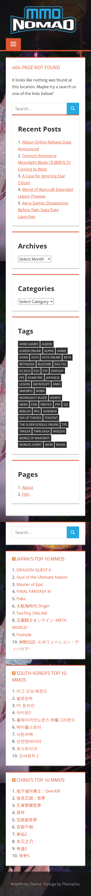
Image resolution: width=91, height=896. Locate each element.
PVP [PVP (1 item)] (57, 404)
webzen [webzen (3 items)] (59, 431)
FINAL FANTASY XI (34, 591)
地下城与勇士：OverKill (38, 791)
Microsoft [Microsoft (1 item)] (41, 384)
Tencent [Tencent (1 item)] (51, 418)
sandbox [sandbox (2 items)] (50, 411)
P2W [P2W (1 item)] (34, 404)
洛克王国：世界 (31, 798)
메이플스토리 (29, 727)
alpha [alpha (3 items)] (49, 351)
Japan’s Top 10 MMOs (41, 558)
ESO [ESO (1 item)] (36, 371)
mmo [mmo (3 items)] (56, 384)
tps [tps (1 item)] (64, 425)
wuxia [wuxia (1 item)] (60, 445)
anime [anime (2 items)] (61, 351)
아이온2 (24, 712)
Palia (21, 598)
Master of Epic (30, 584)
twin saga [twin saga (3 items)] (42, 431)
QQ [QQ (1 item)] (66, 404)
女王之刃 (25, 841)
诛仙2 (22, 834)
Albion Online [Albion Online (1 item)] (30, 351)
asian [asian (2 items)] (23, 357)
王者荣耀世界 (29, 805)
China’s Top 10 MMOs (41, 780)
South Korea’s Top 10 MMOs (39, 676)
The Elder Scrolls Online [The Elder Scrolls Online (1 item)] (38, 425)
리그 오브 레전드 (32, 691)
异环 (21, 812)
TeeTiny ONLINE (32, 613)
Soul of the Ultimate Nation (42, 577)
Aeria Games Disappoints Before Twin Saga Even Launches (43, 209)
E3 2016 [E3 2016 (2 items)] (24, 371)
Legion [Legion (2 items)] (24, 384)
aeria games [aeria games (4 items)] (28, 344)
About (27, 487)
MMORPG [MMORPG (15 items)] (26, 391)
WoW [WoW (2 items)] (49, 445)
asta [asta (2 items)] (35, 357)
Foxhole (24, 634)
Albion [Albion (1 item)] (47, 344)
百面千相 (25, 827)
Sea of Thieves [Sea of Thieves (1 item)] (30, 418)
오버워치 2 (29, 755)
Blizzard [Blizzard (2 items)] (44, 364)
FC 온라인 (26, 705)
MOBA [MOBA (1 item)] (40, 391)
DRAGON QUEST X (34, 570)
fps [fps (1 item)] (21, 378)
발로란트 (25, 698)
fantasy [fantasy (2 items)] (57, 371)
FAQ (25, 494)
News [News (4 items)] (23, 404)
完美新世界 (27, 820)
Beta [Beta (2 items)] (67, 357)
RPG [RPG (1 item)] (37, 411)
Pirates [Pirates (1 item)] (46, 404)
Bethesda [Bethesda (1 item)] (26, 364)
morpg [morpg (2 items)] (55, 398)
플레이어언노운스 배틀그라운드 (46, 719)
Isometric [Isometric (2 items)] (35, 378)
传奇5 (24, 855)
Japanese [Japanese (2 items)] (53, 378)
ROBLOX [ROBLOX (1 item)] (25, 411)
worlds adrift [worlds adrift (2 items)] (30, 445)
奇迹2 (22, 848)
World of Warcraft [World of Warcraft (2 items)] (34, 438)
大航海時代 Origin (33, 606)
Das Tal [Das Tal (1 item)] (60, 364)
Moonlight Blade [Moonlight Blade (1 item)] (33, 398)
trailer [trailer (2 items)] (24, 431)
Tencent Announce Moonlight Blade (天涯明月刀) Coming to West (44, 162)
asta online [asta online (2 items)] (51, 357)
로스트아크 (27, 748)
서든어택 (25, 734)
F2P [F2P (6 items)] (45, 371)
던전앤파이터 (29, 741)
